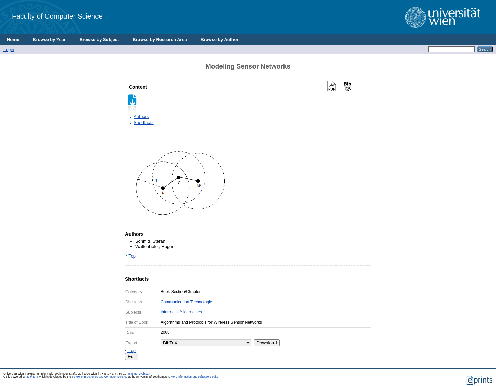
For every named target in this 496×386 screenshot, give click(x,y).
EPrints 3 (32, 376)
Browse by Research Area (160, 39)
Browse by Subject (99, 39)
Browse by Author (220, 39)
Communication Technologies (188, 302)
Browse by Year (49, 39)
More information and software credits (194, 376)
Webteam (145, 373)
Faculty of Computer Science (57, 16)
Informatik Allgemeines (181, 312)
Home (13, 39)
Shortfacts (144, 122)
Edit (132, 356)
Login (8, 49)
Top (130, 256)
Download (266, 342)
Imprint (132, 373)
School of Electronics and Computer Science (99, 376)
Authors (141, 116)
